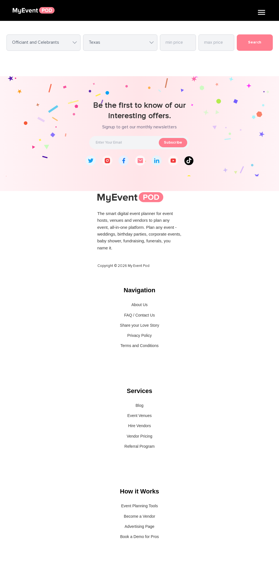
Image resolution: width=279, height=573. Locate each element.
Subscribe (173, 142)
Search (254, 42)
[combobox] (44, 43)
